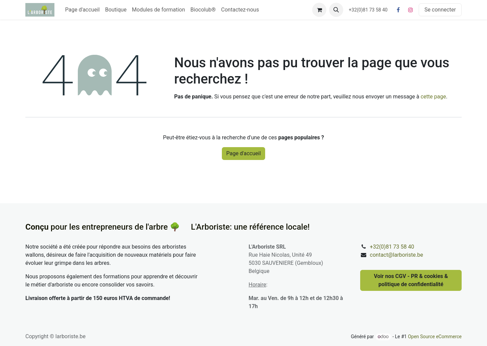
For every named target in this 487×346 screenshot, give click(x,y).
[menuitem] (82, 10)
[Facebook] (398, 9)
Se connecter (440, 9)
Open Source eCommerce (435, 336)
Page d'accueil (243, 153)
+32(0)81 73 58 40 (392, 247)
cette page (433, 96)
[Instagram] (410, 9)
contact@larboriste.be (396, 255)
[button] (336, 10)
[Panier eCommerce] (319, 10)
